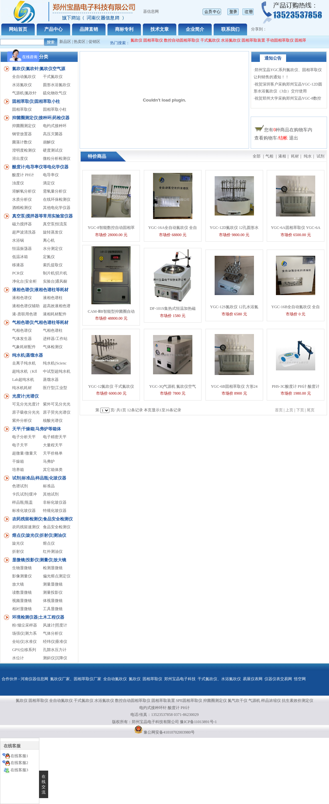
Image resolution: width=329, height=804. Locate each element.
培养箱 (18, 469)
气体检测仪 (53, 347)
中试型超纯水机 (56, 371)
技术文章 (159, 29)
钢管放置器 (22, 134)
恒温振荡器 (22, 248)
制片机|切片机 (55, 273)
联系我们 (230, 29)
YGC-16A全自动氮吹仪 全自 (172, 227)
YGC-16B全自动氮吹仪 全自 (295, 307)
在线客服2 (19, 762)
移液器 (18, 265)
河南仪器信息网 (34, 679)
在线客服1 (19, 756)
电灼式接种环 (55, 125)
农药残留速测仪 (26, 527)
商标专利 (124, 29)
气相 (269, 156)
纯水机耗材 (22, 387)
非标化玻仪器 (55, 502)
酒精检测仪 (22, 207)
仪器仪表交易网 (278, 679)
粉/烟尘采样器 (24, 625)
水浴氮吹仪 (233, 40)
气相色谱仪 (22, 330)
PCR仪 (18, 273)
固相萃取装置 (256, 40)
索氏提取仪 (53, 265)
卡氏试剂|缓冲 (24, 494)
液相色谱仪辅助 (26, 306)
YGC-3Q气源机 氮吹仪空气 (172, 386)
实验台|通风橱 (55, 281)
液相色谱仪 (22, 297)
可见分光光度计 (26, 404)
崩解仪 (49, 142)
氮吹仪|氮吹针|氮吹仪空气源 (38, 68)
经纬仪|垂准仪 (55, 641)
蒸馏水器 (51, 379)
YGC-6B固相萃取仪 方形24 (234, 386)
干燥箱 (18, 461)
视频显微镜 (22, 600)
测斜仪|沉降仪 (55, 658)
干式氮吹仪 (213, 40)
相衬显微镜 (22, 609)
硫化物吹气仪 (55, 93)
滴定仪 (49, 183)
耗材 (295, 156)
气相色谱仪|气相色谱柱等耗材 (40, 322)
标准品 (49, 486)
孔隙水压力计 (55, 649)
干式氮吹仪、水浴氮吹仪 (219, 679)
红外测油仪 (53, 551)
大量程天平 (53, 445)
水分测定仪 (53, 248)
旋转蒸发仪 (53, 232)
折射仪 (18, 551)
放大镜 (18, 584)
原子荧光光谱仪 (56, 412)
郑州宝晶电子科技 (180, 679)
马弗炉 (49, 461)
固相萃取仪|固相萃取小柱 (36, 101)
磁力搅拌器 (22, 224)
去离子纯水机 (24, 363)
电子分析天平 (24, 437)
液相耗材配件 (55, 314)
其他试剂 (51, 494)
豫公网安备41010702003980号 (169, 732)
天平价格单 (53, 453)
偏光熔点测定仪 (56, 576)
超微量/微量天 (24, 453)
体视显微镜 (53, 600)
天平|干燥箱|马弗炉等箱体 (36, 428)
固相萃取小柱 (55, 109)
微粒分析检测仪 (56, 158)
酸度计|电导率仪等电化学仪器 (40, 166)
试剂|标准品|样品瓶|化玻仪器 (39, 478)
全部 (257, 156)
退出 (293, 138)
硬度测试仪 (53, 150)
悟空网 (300, 679)
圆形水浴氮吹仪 (56, 85)
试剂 (320, 156)
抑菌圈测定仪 (24, 125)
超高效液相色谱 (56, 306)
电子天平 (20, 445)
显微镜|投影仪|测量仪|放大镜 (39, 559)
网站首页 (18, 29)
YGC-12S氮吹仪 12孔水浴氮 (234, 307)
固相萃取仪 (156, 40)
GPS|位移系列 (24, 649)
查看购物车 (265, 138)
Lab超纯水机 (23, 379)
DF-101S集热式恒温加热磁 (173, 308)
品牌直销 (89, 29)
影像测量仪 (22, 576)
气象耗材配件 (24, 347)
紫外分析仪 (22, 420)
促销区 (94, 41)
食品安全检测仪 (56, 527)
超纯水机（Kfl (24, 371)
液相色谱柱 (53, 297)
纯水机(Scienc (55, 363)
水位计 (18, 658)
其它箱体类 (53, 469)
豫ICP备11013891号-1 (198, 722)
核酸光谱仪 (53, 420)
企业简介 (195, 29)
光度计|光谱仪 (25, 396)
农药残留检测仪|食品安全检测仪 (42, 518)
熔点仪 (49, 543)
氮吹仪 (135, 679)
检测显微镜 (53, 568)
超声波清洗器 (24, 232)
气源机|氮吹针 (24, 93)
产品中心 (53, 29)
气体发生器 (22, 338)
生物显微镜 (22, 568)
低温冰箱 (20, 256)
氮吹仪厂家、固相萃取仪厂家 (75, 679)
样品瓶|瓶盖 (22, 502)
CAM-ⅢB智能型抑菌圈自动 (111, 311)
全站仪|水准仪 (24, 641)
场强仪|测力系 (24, 633)
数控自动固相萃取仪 (184, 40)
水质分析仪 (22, 199)
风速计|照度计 (55, 625)
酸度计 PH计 (23, 175)
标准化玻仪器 (24, 510)
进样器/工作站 (55, 338)
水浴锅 (18, 240)
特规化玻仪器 (55, 510)
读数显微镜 (22, 592)
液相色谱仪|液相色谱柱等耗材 (40, 289)
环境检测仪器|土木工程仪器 (38, 617)
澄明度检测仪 (24, 150)
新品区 (65, 41)
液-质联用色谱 (24, 314)
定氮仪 (49, 256)
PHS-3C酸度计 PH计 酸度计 (295, 386)
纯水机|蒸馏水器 (27, 355)
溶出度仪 (20, 158)
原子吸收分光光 (26, 412)
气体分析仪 (53, 633)
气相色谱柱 (53, 330)
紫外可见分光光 (56, 404)
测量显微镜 (53, 584)
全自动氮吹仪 (133, 40)
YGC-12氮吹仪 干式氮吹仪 (111, 386)
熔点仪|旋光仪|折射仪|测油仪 (39, 535)
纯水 (308, 156)
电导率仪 (51, 175)
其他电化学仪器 (56, 207)
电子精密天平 (55, 437)
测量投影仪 (53, 592)
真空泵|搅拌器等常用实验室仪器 (42, 216)
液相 (282, 156)
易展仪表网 (252, 679)
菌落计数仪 (22, 142)
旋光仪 (18, 543)
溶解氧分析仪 (24, 191)
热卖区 (80, 41)
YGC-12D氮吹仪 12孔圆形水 (234, 227)
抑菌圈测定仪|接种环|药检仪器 (40, 117)
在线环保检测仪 (56, 199)
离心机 (49, 240)
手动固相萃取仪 (283, 40)
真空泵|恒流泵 (55, 224)
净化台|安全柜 (24, 281)
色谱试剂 (20, 486)
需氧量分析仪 (55, 191)
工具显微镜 (53, 609)
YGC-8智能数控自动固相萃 (111, 227)
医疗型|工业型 (55, 387)
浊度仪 (18, 183)
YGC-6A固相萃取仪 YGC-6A (295, 227)
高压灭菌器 (53, 134)
